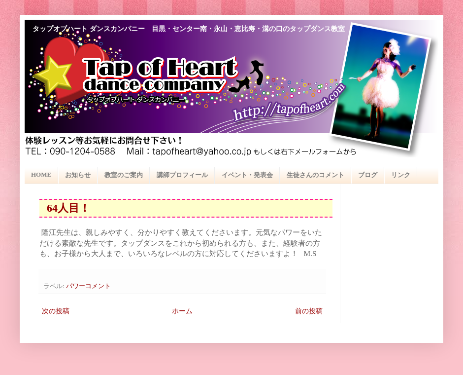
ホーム (182, 311)
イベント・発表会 (247, 175)
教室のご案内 (123, 175)
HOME (41, 174)
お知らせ (78, 175)
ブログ (367, 175)
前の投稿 (309, 311)
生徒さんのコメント (315, 175)
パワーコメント (88, 286)
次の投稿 (55, 311)
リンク (400, 175)
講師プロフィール (182, 175)
